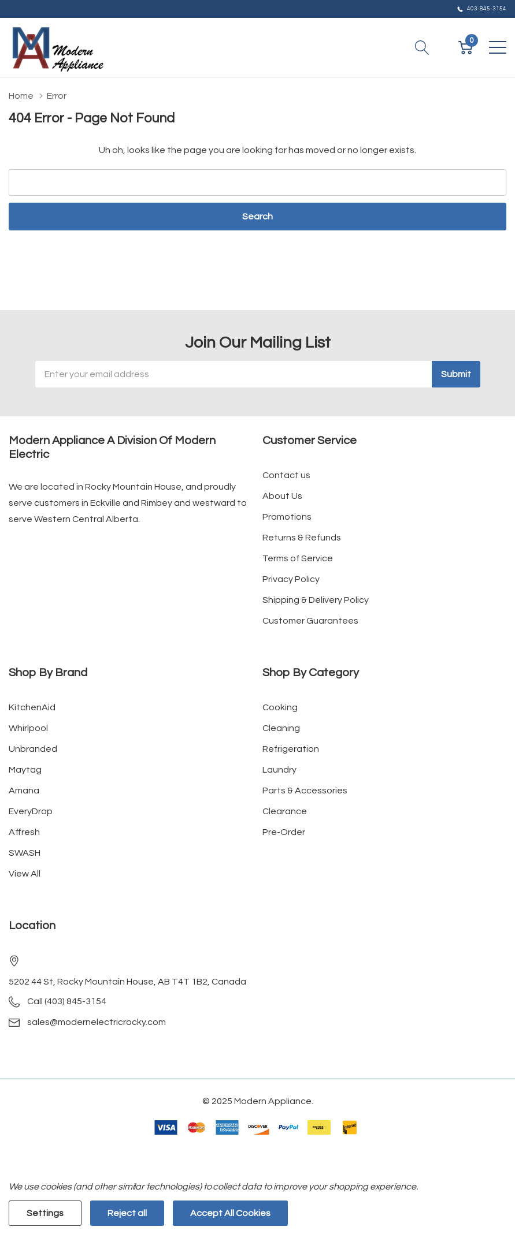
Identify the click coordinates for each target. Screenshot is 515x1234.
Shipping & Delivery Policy (315, 600)
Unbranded (33, 749)
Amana (24, 790)
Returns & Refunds (301, 537)
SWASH (24, 853)
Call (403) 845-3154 (66, 1001)
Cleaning (281, 728)
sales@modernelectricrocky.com (96, 1022)
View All (24, 873)
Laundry (279, 769)
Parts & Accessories (304, 790)
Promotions (287, 516)
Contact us (286, 475)
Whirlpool (28, 728)
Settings (45, 1213)
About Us (282, 496)
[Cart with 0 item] (465, 47)
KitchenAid (32, 707)
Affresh (24, 832)
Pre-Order (283, 832)
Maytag (25, 769)
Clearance (284, 811)
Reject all (127, 1213)
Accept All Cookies (230, 1213)
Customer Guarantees (310, 620)
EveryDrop (31, 811)
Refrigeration (290, 749)
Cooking (280, 707)
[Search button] (422, 47)
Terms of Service (297, 558)
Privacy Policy (291, 579)
